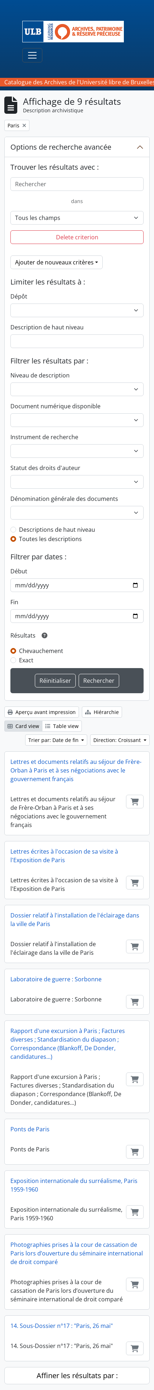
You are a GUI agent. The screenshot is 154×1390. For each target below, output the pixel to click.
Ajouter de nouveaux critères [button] (54, 262)
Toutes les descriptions (50, 539)
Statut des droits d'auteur (45, 468)
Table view (62, 726)
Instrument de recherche (44, 437)
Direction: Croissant (117, 740)
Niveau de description (40, 375)
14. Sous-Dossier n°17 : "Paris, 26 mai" (61, 1326)
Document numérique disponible (55, 406)
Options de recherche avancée (60, 147)
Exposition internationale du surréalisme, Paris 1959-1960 (73, 1185)
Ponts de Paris (30, 1129)
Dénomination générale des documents (64, 499)
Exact (26, 660)
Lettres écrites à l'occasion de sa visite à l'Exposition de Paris (64, 855)
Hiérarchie (102, 712)
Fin (14, 602)
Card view (23, 726)
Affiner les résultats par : (77, 1375)
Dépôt (18, 296)
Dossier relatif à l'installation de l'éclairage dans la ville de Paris (74, 919)
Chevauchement (41, 651)
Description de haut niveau (47, 327)
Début (18, 571)
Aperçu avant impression (42, 712)
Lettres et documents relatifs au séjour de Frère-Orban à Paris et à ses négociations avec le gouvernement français (75, 770)
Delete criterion (77, 237)
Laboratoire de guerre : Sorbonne (56, 979)
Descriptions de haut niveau (57, 530)
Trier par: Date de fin (54, 740)
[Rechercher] (77, 184)
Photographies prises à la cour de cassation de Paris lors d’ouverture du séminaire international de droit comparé (76, 1253)
